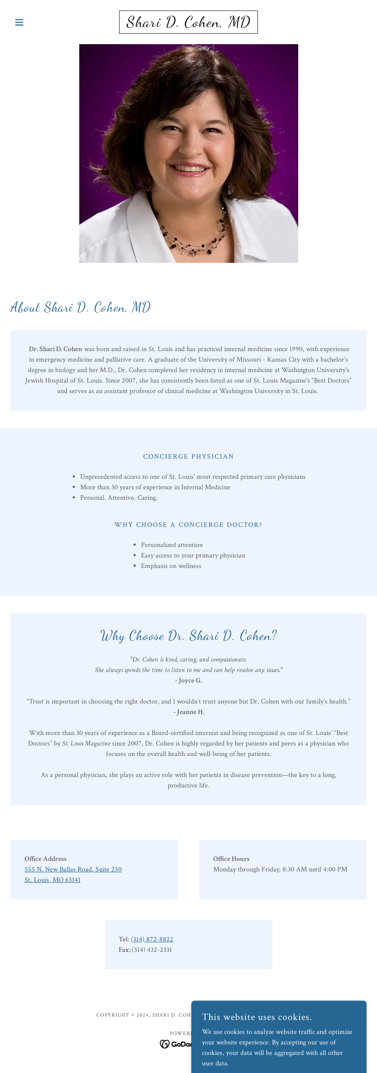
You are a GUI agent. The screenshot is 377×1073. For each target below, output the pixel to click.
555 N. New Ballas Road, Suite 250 (73, 869)
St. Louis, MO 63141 (53, 880)
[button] (37, 22)
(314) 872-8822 (152, 939)
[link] (188, 24)
